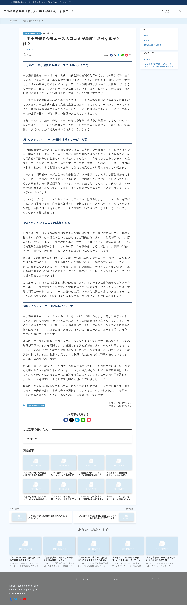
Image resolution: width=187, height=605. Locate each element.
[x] (13, 44)
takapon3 (28, 50)
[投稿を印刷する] (13, 90)
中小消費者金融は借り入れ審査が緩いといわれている (45, 11)
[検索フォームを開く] (174, 11)
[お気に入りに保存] (13, 73)
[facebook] (13, 40)
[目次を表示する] (13, 82)
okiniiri (146, 40)
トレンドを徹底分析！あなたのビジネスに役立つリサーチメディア (158, 65)
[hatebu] (13, 48)
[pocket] (13, 56)
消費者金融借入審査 (32, 33)
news (145, 35)
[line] (13, 52)
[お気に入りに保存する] (29, 55)
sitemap (146, 59)
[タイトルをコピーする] (13, 64)
